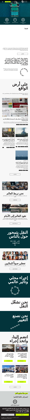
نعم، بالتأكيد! (22, 414)
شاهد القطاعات (15, 199)
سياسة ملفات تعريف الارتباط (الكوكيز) (6, 418)
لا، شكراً (8, 414)
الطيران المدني (22, 146)
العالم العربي (18, 124)
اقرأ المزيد (22, 53)
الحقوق (26, 124)
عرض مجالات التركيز (15, 223)
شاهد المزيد (15, 174)
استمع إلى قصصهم (15, 268)
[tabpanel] (15, 8)
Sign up (15, 402)
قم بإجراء (8, 1)
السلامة (24, 124)
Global (21, 124)
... (16, 146)
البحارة (26, 170)
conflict (26, 146)
